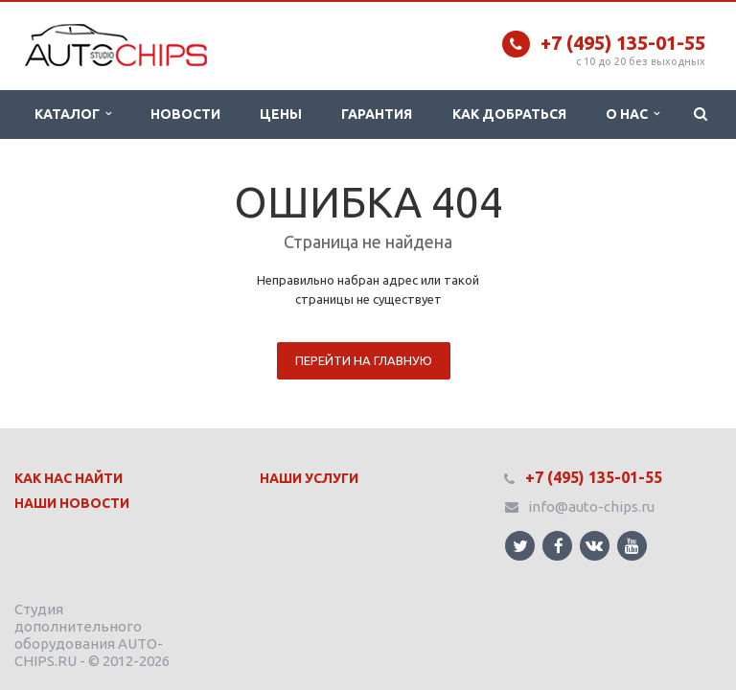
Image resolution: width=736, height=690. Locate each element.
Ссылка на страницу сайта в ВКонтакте (594, 545)
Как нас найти (68, 478)
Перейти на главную (363, 360)
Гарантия (376, 114)
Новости (185, 114)
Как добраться (509, 114)
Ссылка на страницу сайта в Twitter (520, 546)
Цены (281, 114)
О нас (632, 114)
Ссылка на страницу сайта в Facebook (559, 546)
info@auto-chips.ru (591, 506)
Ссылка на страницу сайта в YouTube (632, 546)
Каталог (72, 114)
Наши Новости (71, 503)
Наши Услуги (309, 478)
